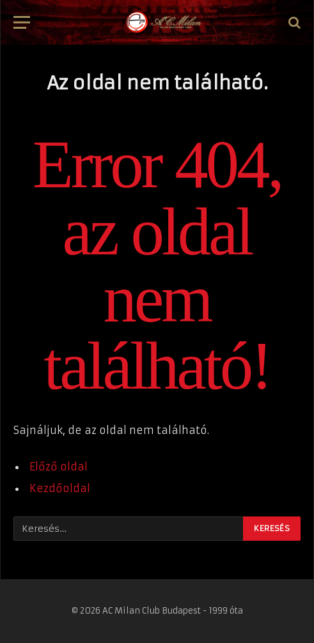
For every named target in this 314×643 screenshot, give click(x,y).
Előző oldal (58, 466)
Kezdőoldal (59, 488)
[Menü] (21, 22)
